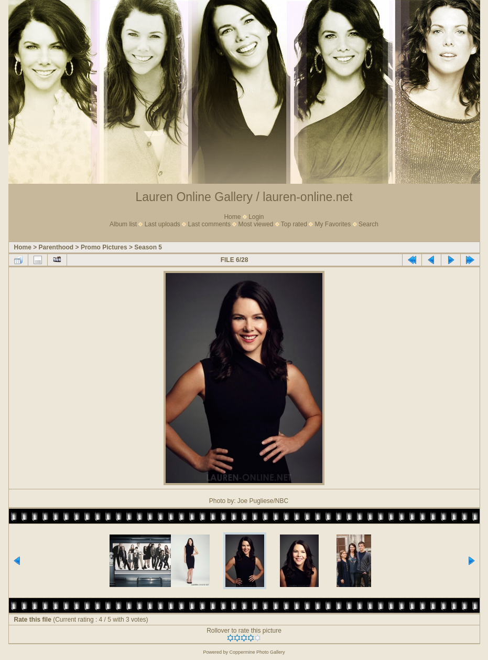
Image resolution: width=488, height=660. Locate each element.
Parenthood (56, 247)
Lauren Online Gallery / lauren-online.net (243, 197)
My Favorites (333, 224)
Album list (123, 224)
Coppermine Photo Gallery (257, 652)
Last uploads (162, 224)
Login (256, 217)
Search (368, 224)
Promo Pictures (104, 247)
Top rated (294, 224)
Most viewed (256, 224)
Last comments (209, 224)
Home (232, 217)
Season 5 (148, 247)
